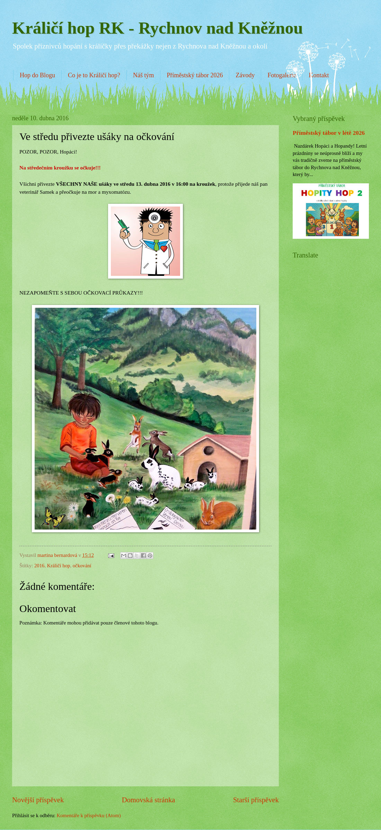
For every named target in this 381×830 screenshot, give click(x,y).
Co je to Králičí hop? (94, 75)
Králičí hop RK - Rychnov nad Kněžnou (157, 27)
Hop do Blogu (37, 75)
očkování (82, 565)
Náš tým (143, 75)
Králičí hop (58, 565)
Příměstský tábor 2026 (195, 75)
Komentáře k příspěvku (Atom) (88, 815)
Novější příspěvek (38, 800)
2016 (39, 565)
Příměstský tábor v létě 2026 (329, 133)
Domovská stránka (148, 800)
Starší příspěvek (256, 800)
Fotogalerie (281, 75)
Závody (245, 75)
